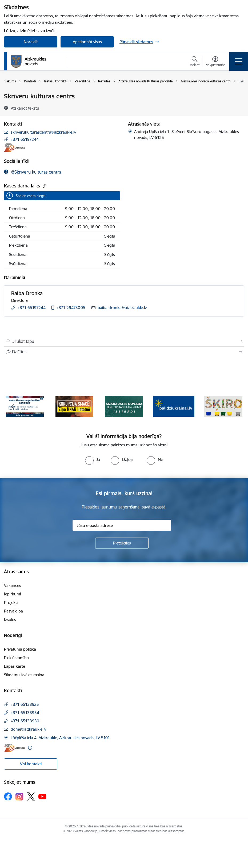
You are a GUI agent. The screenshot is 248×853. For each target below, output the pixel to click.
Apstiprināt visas (87, 41)
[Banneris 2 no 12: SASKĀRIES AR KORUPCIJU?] (74, 406)
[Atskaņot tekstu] (25, 108)
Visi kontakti (31, 763)
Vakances (12, 585)
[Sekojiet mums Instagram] (19, 796)
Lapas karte (14, 666)
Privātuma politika (20, 649)
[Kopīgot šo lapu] (124, 352)
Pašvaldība (13, 611)
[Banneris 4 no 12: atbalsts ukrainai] (173, 406)
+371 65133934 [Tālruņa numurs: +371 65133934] (25, 712)
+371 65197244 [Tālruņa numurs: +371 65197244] (25, 139)
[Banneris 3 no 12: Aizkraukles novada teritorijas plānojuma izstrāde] (124, 406)
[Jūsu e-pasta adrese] (122, 525)
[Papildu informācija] (30, 748)
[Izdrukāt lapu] (124, 341)
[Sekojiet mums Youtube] (42, 796)
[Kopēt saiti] (43, 186)
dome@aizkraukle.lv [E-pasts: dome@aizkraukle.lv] (28, 729)
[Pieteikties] (122, 543)
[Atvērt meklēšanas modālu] (194, 62)
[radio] (92, 459)
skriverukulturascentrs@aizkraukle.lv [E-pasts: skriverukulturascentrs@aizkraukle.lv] (43, 132)
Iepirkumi (12, 593)
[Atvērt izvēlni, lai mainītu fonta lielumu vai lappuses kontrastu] (215, 62)
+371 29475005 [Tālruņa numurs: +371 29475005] (71, 307)
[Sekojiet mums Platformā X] (31, 796)
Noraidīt (31, 41)
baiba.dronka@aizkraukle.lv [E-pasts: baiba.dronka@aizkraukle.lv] (122, 307)
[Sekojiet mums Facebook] (8, 796)
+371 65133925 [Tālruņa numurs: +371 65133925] (25, 704)
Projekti (11, 602)
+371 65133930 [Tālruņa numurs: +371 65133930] (25, 720)
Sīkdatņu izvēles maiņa (24, 674)
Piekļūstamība (16, 657)
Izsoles (10, 619)
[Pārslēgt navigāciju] (238, 61)
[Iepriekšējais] (12, 406)
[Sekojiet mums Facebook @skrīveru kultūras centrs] (32, 172)
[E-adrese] (14, 147)
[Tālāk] (235, 406)
